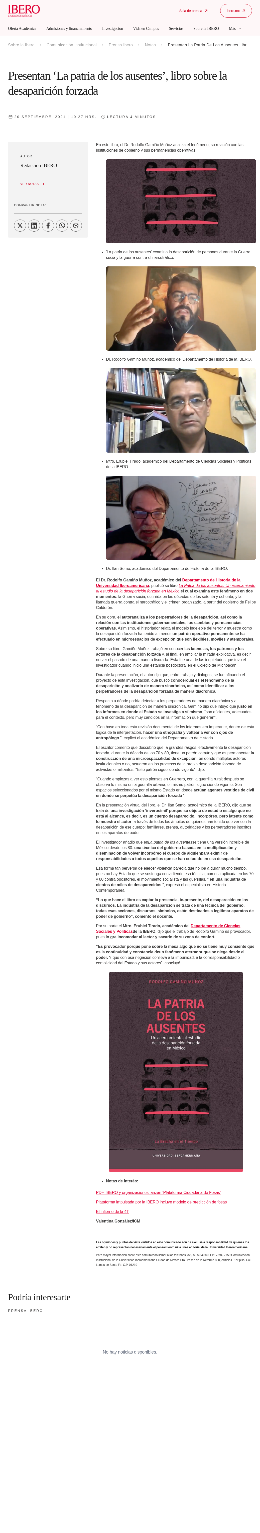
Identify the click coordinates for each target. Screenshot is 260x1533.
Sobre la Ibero (21, 45)
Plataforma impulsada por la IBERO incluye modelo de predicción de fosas (161, 1202)
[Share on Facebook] (48, 226)
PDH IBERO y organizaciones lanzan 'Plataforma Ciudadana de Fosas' (158, 1192)
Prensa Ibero (121, 45)
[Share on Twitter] (20, 226)
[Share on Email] (76, 226)
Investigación (112, 28)
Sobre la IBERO (206, 28)
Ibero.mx (236, 11)
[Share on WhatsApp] (62, 226)
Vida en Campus (146, 28)
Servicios (176, 28)
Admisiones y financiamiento (69, 28)
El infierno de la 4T (112, 1211)
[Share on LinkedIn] (34, 226)
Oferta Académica (22, 28)
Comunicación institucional (72, 45)
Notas (150, 45)
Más (235, 28)
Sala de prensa (193, 11)
